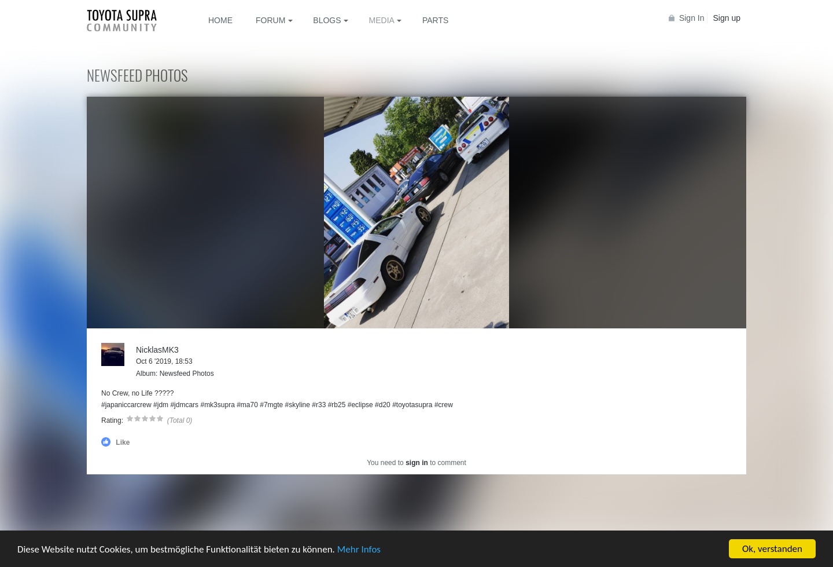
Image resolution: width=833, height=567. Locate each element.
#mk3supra (217, 405)
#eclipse (360, 405)
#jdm (160, 405)
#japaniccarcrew (126, 405)
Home (220, 20)
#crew (443, 405)
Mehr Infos (359, 549)
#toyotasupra (412, 405)
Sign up (726, 18)
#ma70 (247, 405)
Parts (435, 20)
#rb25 (337, 405)
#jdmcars (184, 405)
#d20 (382, 405)
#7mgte (271, 405)
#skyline (297, 405)
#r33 (319, 405)
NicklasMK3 (157, 349)
